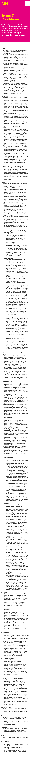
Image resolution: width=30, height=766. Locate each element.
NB (4, 3)
